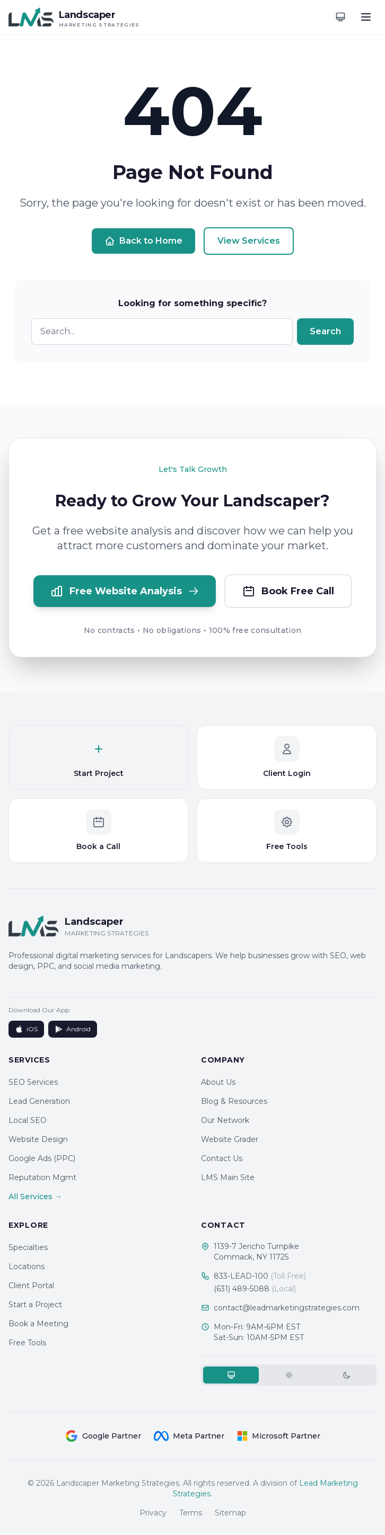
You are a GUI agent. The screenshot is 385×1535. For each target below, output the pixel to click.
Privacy (153, 1513)
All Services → (35, 1196)
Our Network (225, 1120)
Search (325, 331)
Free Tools (27, 1342)
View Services (248, 241)
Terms (190, 1513)
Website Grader (229, 1139)
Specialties (28, 1247)
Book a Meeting (38, 1323)
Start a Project (35, 1304)
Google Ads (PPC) (41, 1158)
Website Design (38, 1139)
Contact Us (221, 1158)
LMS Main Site (228, 1177)
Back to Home (143, 241)
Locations (26, 1266)
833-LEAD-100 (260, 1276)
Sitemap (230, 1513)
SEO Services (33, 1082)
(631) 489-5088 (255, 1288)
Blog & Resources (234, 1101)
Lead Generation (39, 1101)
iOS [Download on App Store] (26, 1029)
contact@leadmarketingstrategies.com (287, 1308)
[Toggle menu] (366, 17)
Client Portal (31, 1285)
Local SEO (27, 1120)
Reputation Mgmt (42, 1177)
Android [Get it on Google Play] (73, 1029)
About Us (218, 1082)
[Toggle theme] (340, 17)
